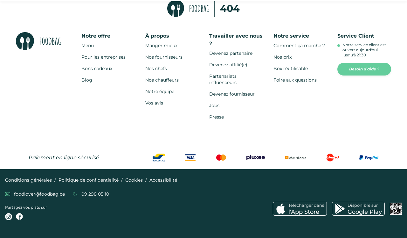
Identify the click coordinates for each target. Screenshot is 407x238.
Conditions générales (28, 180)
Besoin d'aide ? (364, 69)
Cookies (134, 180)
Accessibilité (163, 180)
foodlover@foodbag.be (39, 194)
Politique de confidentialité (89, 180)
